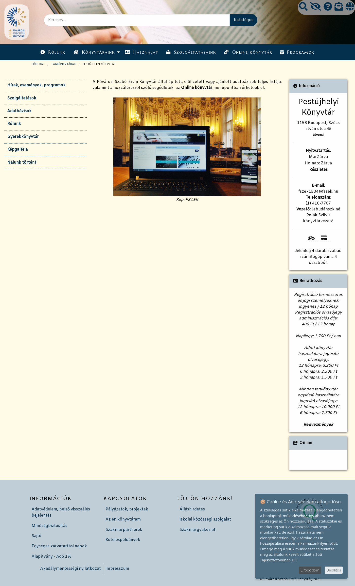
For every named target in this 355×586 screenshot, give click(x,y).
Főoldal (38, 64)
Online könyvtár (248, 52)
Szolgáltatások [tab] (21, 98)
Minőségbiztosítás (49, 525)
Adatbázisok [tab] (19, 111)
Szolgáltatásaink (191, 52)
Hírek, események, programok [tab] (36, 85)
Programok (297, 52)
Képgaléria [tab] (17, 149)
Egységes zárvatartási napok (59, 546)
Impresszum (117, 568)
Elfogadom (310, 570)
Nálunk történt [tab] (21, 162)
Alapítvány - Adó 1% (51, 556)
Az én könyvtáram (123, 519)
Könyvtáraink (94, 52)
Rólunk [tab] (14, 124)
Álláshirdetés (192, 509)
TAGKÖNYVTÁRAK (63, 64)
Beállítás (333, 570)
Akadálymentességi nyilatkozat (70, 568)
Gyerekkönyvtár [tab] (23, 136)
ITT (294, 559)
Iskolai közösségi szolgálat (205, 519)
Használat (141, 52)
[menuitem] (53, 52)
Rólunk (53, 52)
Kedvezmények (318, 424)
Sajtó (36, 535)
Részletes (318, 169)
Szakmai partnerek (124, 529)
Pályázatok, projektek (127, 509)
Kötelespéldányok (123, 539)
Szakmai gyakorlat (197, 529)
